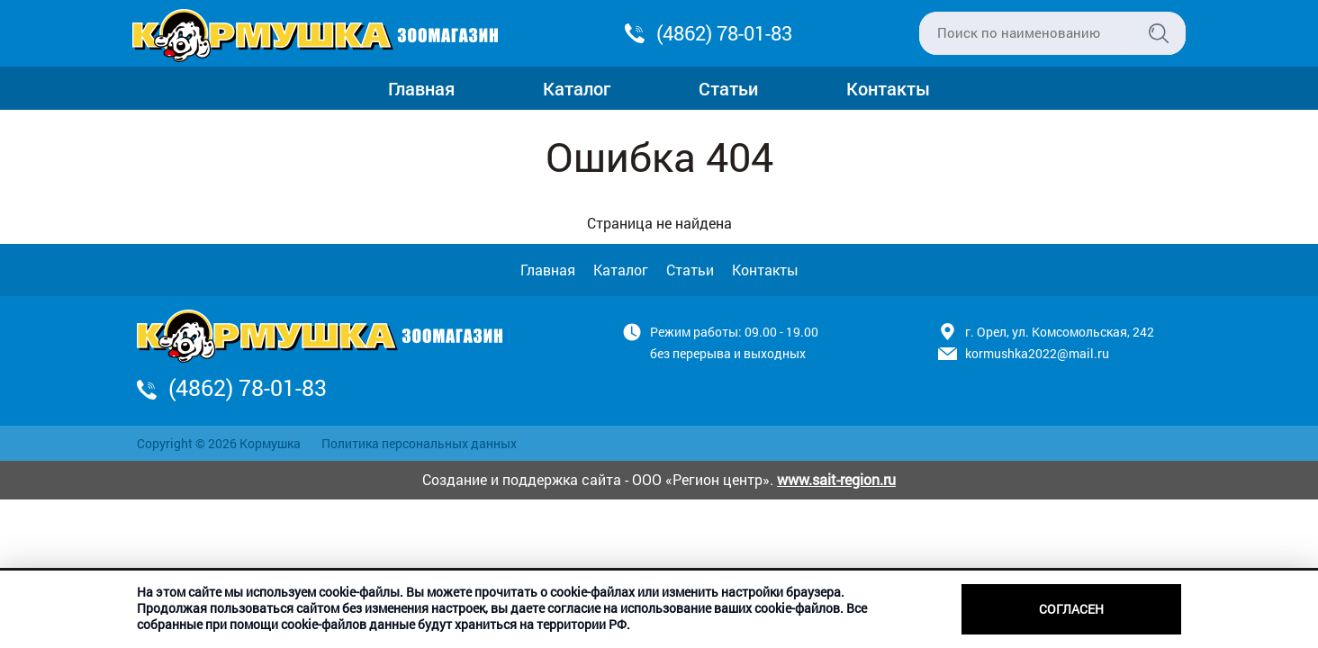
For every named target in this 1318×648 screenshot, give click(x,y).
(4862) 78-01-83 (724, 33)
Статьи (728, 88)
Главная (421, 88)
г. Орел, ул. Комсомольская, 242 (1059, 331)
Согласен (1071, 608)
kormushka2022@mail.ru (1037, 353)
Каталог (576, 88)
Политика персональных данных (419, 443)
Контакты (888, 88)
